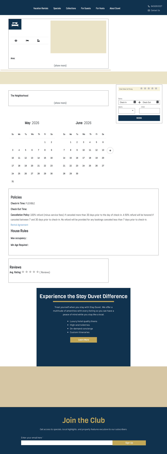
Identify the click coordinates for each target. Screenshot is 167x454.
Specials (57, 8)
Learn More (83, 339)
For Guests (86, 8)
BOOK (139, 118)
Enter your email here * (32, 437)
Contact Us (155, 10)
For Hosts (100, 8)
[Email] (67, 443)
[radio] (23, 272)
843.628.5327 (156, 6)
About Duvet (115, 8)
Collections (71, 8)
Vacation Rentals (40, 8)
